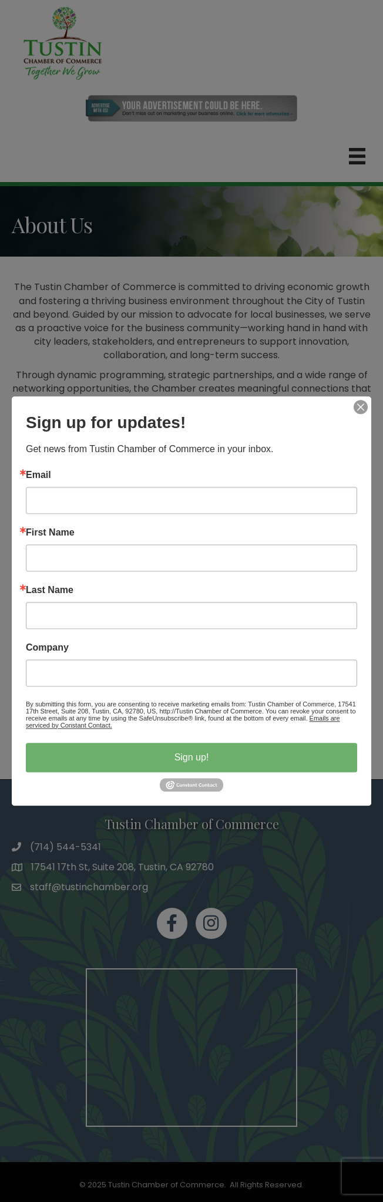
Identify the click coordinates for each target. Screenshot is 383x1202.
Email (38, 475)
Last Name (49, 590)
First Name (50, 532)
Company (47, 647)
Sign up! (191, 757)
